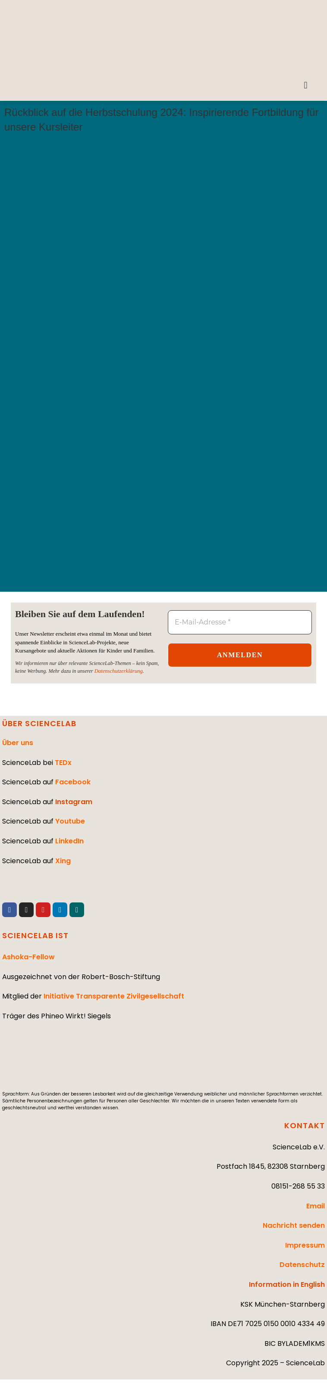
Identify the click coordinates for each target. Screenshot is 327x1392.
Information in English (287, 1284)
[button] (306, 85)
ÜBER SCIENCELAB (39, 723)
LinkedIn (69, 841)
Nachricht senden (294, 1225)
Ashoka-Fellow (28, 957)
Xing (63, 860)
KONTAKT (304, 1125)
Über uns (17, 742)
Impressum (305, 1245)
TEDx (63, 762)
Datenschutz (302, 1265)
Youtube (70, 821)
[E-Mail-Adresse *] (240, 622)
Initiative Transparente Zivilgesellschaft (114, 996)
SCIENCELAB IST (35, 935)
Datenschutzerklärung (117, 671)
